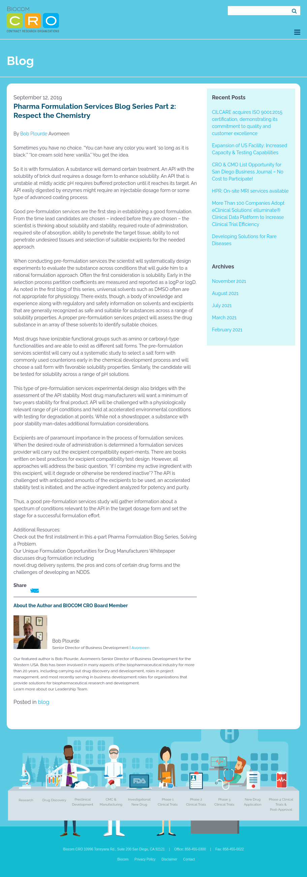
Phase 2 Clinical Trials (196, 802)
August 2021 (225, 293)
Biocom (122, 859)
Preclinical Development (82, 802)
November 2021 (229, 281)
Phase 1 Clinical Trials (168, 802)
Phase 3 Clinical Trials (224, 802)
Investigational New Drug (139, 802)
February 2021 (227, 329)
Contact (189, 859)
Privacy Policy (144, 859)
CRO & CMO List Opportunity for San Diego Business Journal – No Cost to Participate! (247, 172)
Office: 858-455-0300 (190, 849)
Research (26, 800)
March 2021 (224, 317)
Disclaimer (169, 859)
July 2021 (222, 305)
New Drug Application (253, 802)
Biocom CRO (33, 19)
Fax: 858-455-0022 (229, 849)
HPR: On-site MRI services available (250, 191)
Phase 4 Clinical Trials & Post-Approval (281, 804)
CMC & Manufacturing (111, 802)
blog (44, 702)
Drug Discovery (54, 800)
